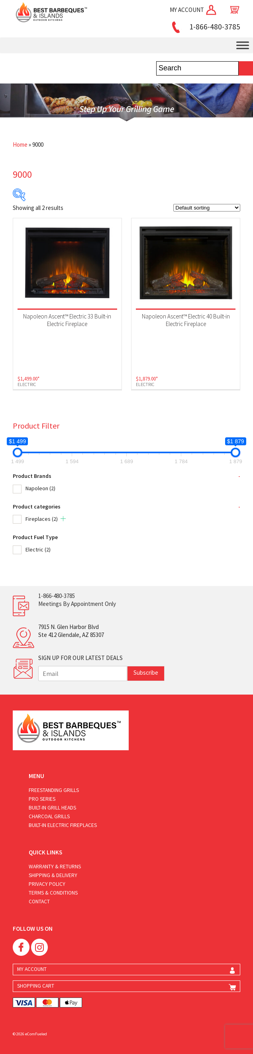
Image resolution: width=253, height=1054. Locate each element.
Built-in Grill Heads (52, 807)
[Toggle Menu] (242, 45)
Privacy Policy (47, 884)
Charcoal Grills (49, 816)
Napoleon (40, 488)
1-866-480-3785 (204, 26)
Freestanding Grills (54, 790)
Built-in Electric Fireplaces (63, 825)
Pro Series (42, 799)
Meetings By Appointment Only (77, 604)
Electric (38, 549)
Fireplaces (41, 518)
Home (20, 144)
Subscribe (145, 672)
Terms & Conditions (53, 892)
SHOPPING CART (35, 985)
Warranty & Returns (55, 866)
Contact (39, 901)
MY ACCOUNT (194, 10)
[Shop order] (206, 208)
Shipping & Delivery (53, 875)
